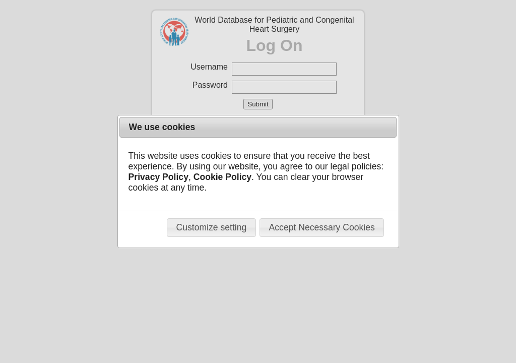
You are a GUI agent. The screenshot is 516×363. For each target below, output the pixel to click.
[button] (211, 227)
